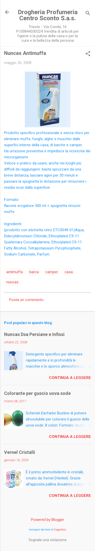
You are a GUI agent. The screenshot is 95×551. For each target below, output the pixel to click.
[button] (88, 54)
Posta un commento (26, 300)
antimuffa (14, 272)
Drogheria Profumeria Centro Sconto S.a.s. (48, 15)
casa (69, 272)
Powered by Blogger (47, 519)
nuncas (12, 282)
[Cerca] (88, 14)
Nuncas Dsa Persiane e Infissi (34, 334)
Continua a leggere (70, 377)
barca (34, 272)
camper (51, 272)
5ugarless (60, 529)
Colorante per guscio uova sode (37, 393)
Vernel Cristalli (19, 452)
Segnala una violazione (48, 540)
